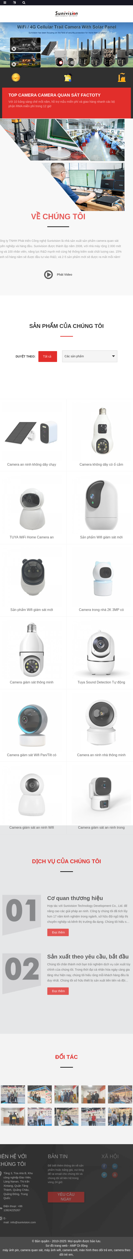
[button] (61, 63)
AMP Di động (78, 1245)
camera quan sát (32, 1250)
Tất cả (47, 356)
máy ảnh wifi (52, 1250)
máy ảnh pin (11, 1250)
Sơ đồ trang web (56, 1245)
